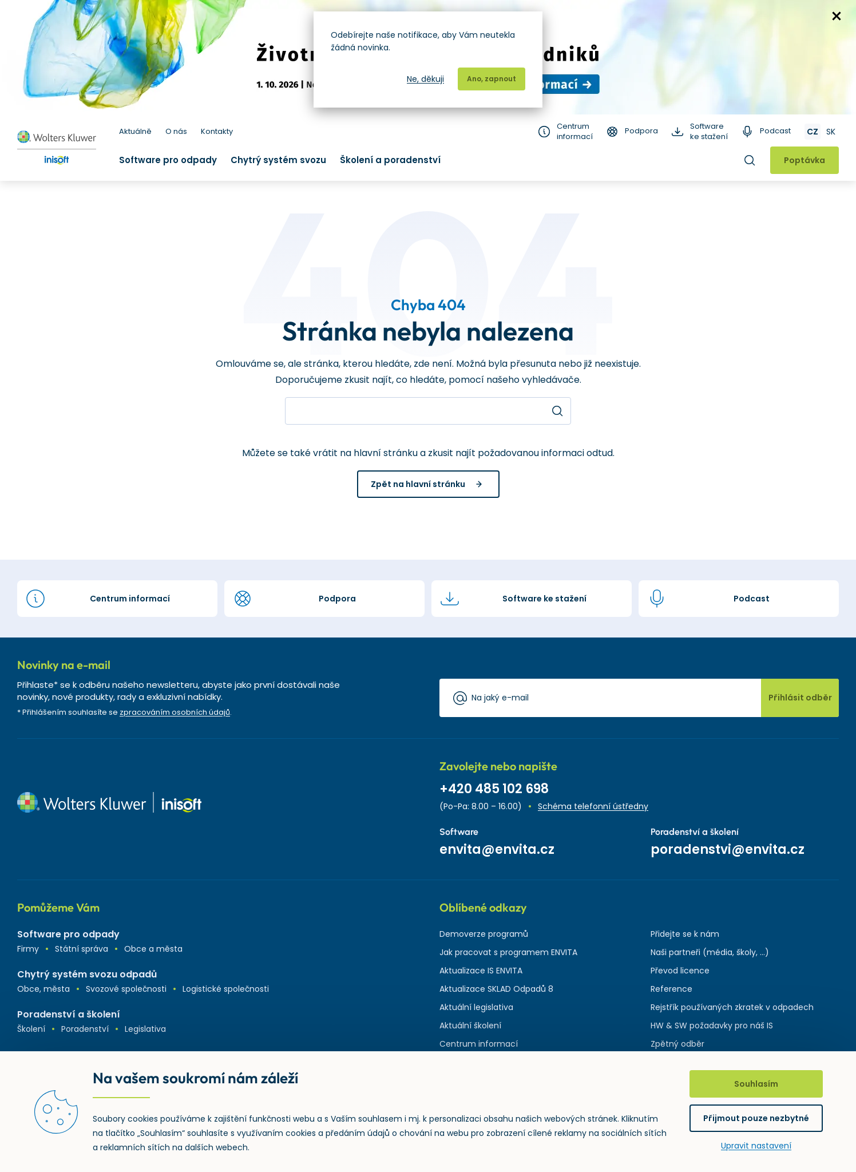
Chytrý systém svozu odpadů (87, 974)
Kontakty (217, 131)
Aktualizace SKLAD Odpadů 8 (496, 989)
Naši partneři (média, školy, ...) (710, 952)
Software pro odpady (168, 160)
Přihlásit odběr (800, 697)
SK (830, 131)
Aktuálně (135, 131)
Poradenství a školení (68, 1014)
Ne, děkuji (425, 79)
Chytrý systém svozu (278, 160)
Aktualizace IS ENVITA (480, 970)
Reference (671, 989)
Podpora (641, 131)
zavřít (836, 16)
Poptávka (804, 160)
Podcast (775, 131)
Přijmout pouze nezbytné (756, 1118)
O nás (176, 131)
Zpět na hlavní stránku (418, 484)
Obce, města (43, 989)
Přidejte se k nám (685, 934)
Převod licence (680, 970)
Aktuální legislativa (476, 1007)
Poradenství (85, 1029)
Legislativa (145, 1029)
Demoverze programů (483, 934)
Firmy (28, 949)
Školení (31, 1029)
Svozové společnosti (126, 989)
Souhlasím (756, 1084)
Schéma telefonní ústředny (593, 806)
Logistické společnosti (226, 989)
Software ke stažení (709, 131)
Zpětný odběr (677, 1044)
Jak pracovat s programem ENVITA (508, 952)
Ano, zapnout (491, 79)
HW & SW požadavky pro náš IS (712, 1025)
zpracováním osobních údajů (175, 712)
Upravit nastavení (756, 1145)
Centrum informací (575, 131)
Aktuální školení (470, 1025)
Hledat (749, 160)
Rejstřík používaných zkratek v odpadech (732, 1007)
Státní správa (81, 949)
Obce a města (153, 949)
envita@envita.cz (496, 849)
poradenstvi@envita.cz (728, 849)
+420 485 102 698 (494, 789)
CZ (812, 131)
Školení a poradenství (390, 160)
